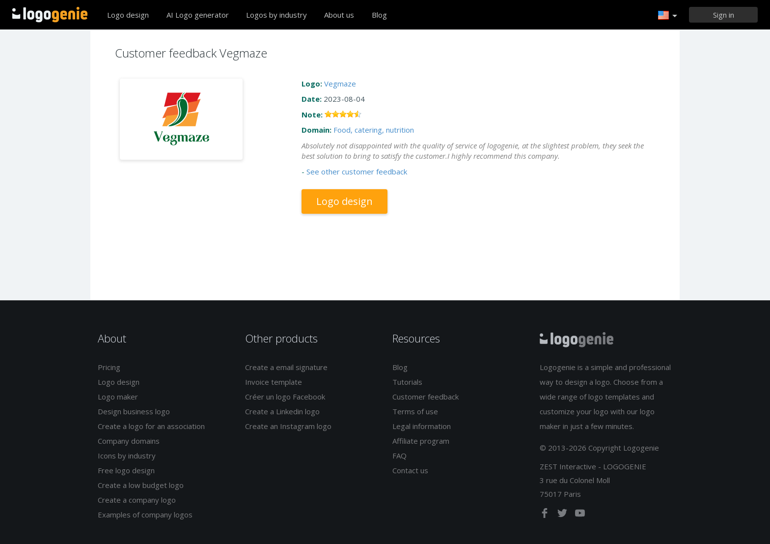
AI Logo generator (197, 15)
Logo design (128, 15)
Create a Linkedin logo (282, 411)
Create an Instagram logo (288, 426)
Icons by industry (127, 455)
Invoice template (273, 382)
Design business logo (134, 411)
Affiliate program (420, 441)
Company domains (129, 441)
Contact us (410, 470)
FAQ (399, 455)
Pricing (109, 367)
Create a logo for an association (151, 426)
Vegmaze (340, 83)
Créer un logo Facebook (285, 396)
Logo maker (118, 396)
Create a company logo (137, 500)
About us (339, 15)
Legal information (421, 426)
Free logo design (126, 470)
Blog (379, 15)
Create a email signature (286, 367)
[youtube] (580, 515)
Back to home (49, 15)
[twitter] (563, 515)
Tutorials (407, 382)
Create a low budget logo (141, 485)
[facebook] (545, 515)
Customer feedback (425, 396)
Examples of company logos (145, 514)
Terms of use (415, 411)
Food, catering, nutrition (373, 130)
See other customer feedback (356, 171)
